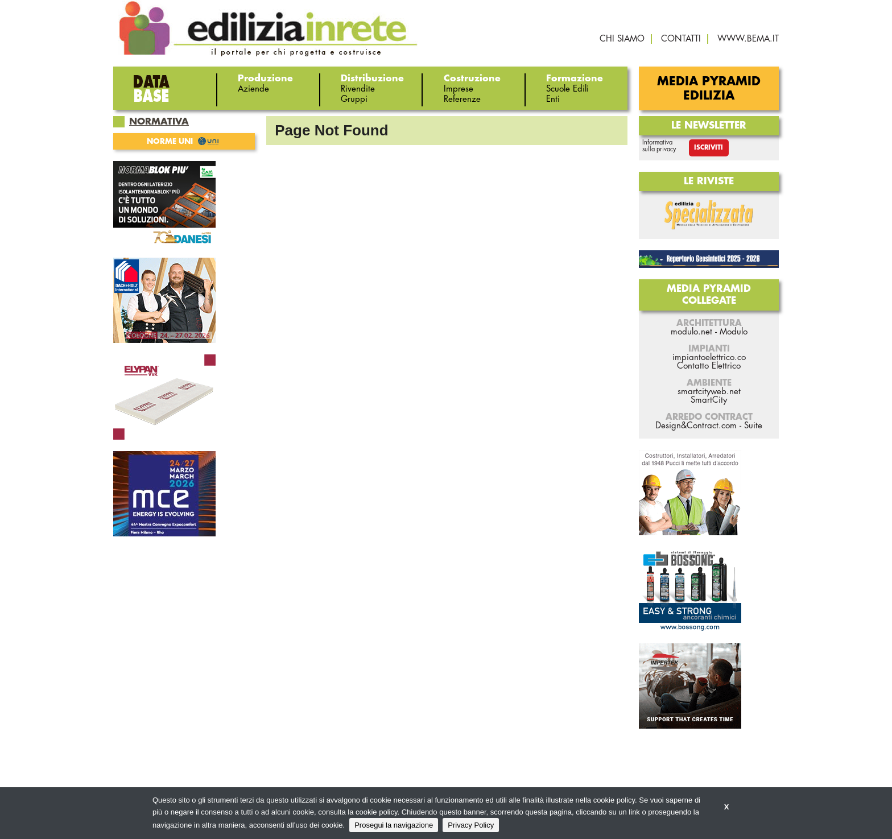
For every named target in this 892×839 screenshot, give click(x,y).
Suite (753, 425)
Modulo (734, 332)
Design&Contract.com (696, 425)
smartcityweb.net (709, 391)
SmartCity (709, 400)
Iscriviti (708, 147)
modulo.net (691, 332)
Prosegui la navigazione (393, 825)
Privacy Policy (471, 825)
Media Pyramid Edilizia (709, 89)
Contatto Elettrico (709, 366)
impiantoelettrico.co (709, 357)
